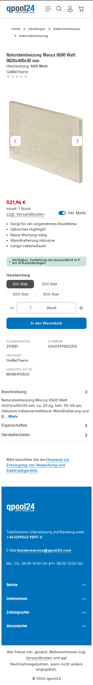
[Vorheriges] (15, 141)
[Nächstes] (77, 141)
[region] (46, 141)
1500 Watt (51, 294)
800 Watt (49, 284)
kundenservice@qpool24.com (44, 550)
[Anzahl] (30, 308)
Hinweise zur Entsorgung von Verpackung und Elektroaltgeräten (37, 465)
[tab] (45, 404)
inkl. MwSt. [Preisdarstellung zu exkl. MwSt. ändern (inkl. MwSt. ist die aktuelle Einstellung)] (73, 213)
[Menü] (48, 9)
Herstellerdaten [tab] (45, 434)
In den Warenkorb (46, 323)
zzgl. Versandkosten (25, 214)
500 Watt (20, 284)
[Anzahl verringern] (11, 308)
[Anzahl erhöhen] (81, 308)
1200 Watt (21, 294)
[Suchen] (59, 9)
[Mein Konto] (70, 9)
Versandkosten (39, 658)
